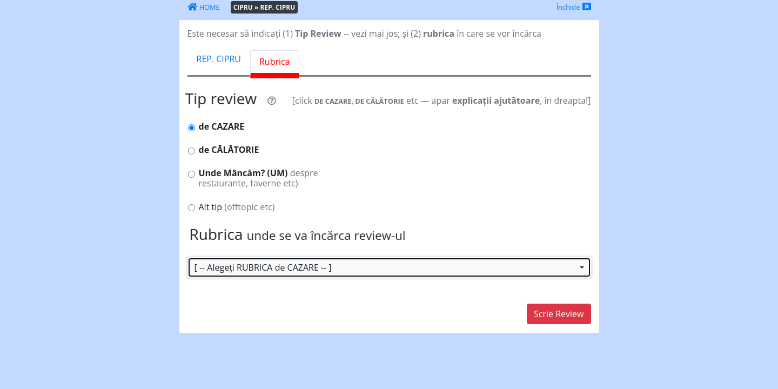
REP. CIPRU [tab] (219, 59)
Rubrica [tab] (274, 62)
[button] (389, 267)
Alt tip (237, 207)
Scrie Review (559, 314)
